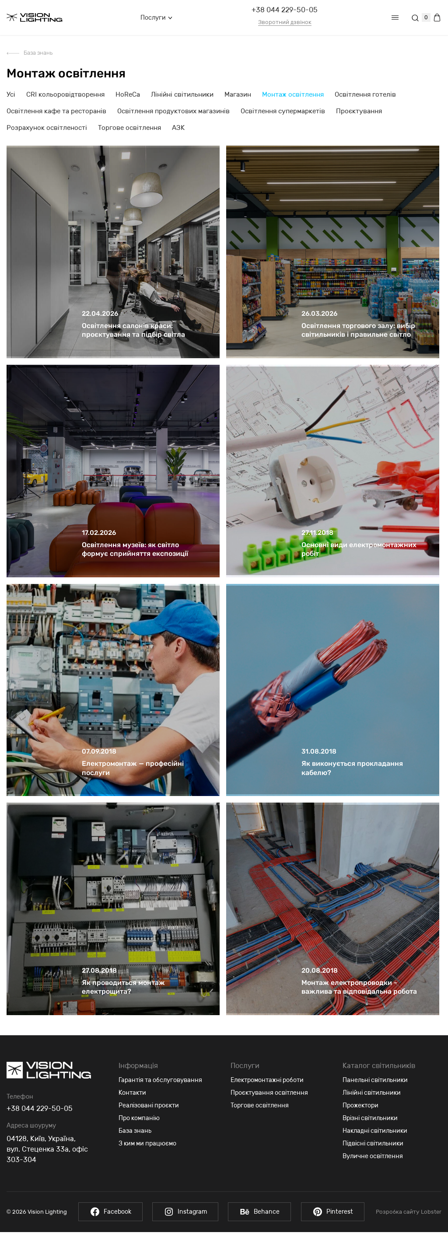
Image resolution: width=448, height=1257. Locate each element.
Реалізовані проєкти (149, 1130)
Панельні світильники (375, 1105)
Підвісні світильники (373, 1168)
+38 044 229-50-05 (285, 10)
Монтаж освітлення (293, 94)
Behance (260, 1236)
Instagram (184, 1236)
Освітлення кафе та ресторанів (56, 111)
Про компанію (139, 1143)
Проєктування (359, 111)
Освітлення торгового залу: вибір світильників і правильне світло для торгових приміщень (358, 340)
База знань (38, 52)
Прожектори (360, 1130)
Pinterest (334, 1236)
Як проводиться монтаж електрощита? (123, 1011)
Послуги (156, 17)
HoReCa (128, 94)
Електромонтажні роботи (267, 1105)
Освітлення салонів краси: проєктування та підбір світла (134, 336)
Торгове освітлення (129, 128)
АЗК (178, 128)
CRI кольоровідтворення (65, 94)
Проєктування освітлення (269, 1117)
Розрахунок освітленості (47, 128)
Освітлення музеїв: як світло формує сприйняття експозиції (135, 561)
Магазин (237, 94)
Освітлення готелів (365, 94)
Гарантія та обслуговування (160, 1105)
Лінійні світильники (182, 94)
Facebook (109, 1236)
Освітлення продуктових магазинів (173, 111)
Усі (11, 94)
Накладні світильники (375, 1155)
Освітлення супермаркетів (283, 111)
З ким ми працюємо (147, 1168)
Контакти (132, 1117)
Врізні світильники (370, 1143)
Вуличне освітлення (373, 1181)
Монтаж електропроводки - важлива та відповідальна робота (359, 1011)
